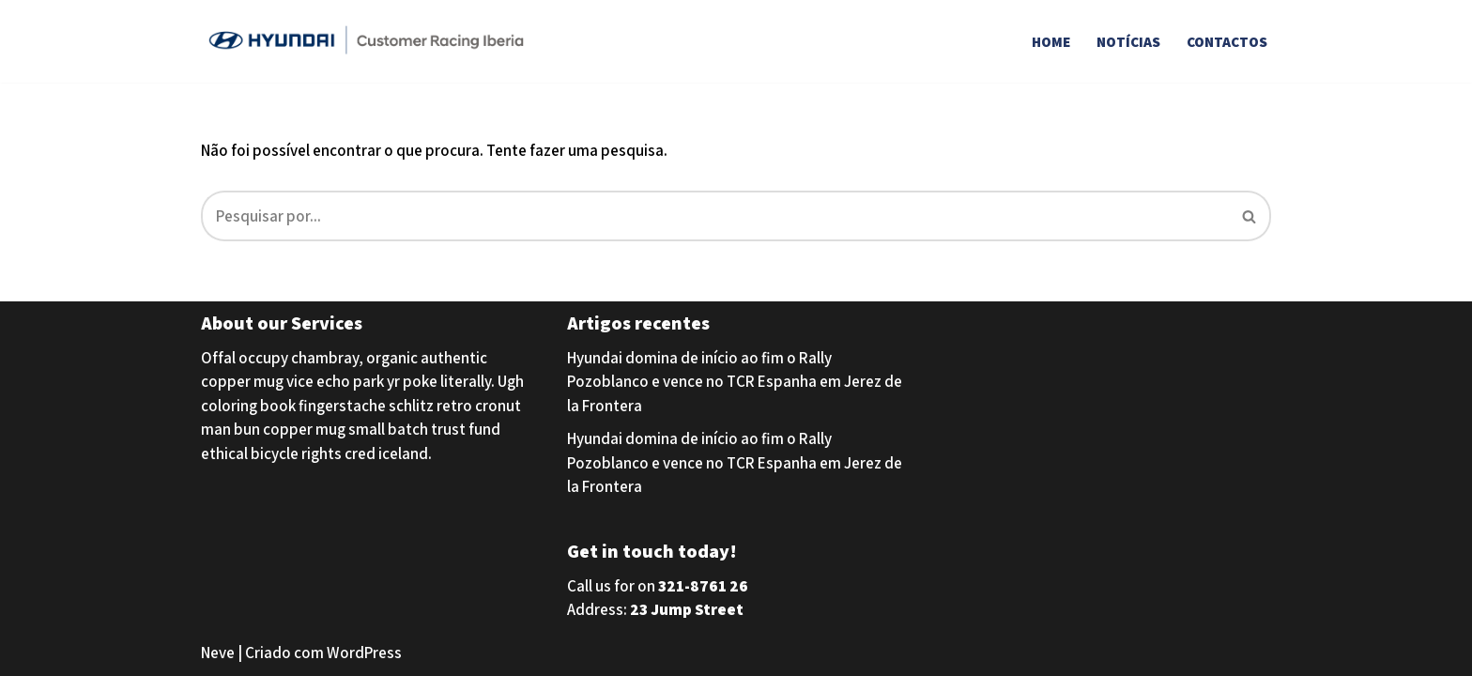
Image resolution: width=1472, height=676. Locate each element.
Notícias (1128, 41)
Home (1051, 41)
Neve (218, 652)
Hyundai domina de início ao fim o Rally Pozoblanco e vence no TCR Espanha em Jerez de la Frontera (734, 381)
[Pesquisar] (715, 216)
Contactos (1227, 41)
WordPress (364, 652)
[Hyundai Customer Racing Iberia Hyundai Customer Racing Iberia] (370, 41)
